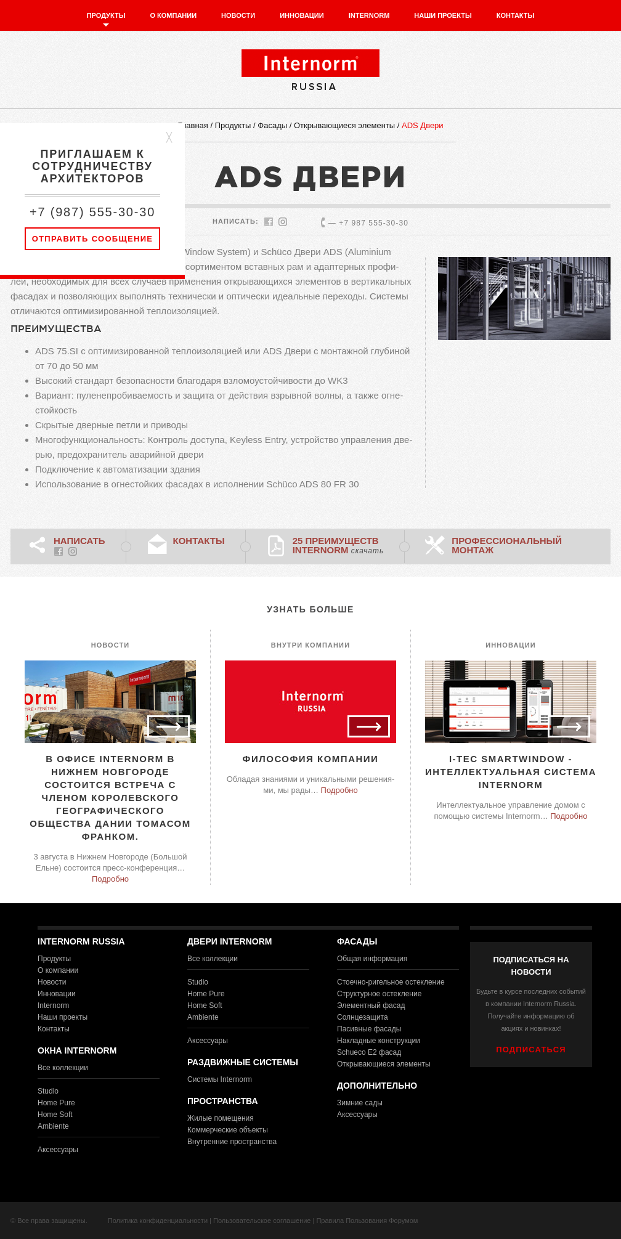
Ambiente (53, 1126)
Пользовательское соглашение (261, 1220)
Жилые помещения (220, 1118)
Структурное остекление (379, 993)
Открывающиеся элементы (344, 125)
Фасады (272, 125)
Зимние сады (360, 1103)
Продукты (106, 15)
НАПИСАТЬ (79, 540)
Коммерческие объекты (227, 1130)
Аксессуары (58, 1149)
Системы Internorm (219, 1079)
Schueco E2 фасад (369, 1052)
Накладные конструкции (378, 1040)
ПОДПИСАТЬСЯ (531, 1049)
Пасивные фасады (369, 1029)
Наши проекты (442, 15)
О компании (173, 15)
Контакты (516, 15)
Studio (48, 1091)
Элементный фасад (371, 1005)
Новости (238, 15)
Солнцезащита (362, 1017)
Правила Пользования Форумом (367, 1220)
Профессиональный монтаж (507, 545)
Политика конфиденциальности (158, 1220)
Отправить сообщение (92, 238)
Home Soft (55, 1114)
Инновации (302, 15)
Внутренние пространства (232, 1141)
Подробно (110, 879)
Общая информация (372, 958)
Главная (192, 125)
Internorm (369, 15)
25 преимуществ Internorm (338, 545)
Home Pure (56, 1103)
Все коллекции (63, 1067)
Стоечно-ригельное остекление (391, 982)
